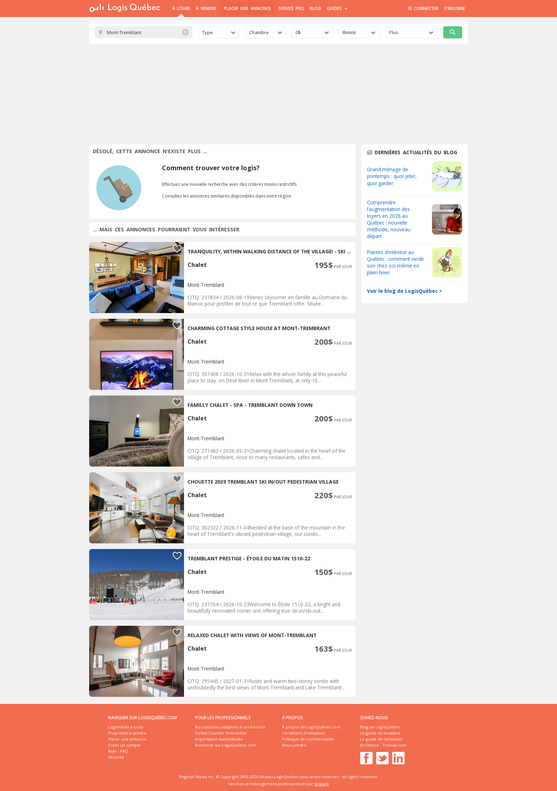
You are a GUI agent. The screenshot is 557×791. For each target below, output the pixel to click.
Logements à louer (126, 727)
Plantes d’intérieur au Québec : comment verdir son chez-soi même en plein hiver (395, 262)
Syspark (321, 783)
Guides (337, 8)
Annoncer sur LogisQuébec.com (225, 745)
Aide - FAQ (118, 751)
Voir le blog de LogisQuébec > (404, 290)
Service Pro (291, 8)
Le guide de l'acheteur (381, 739)
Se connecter (422, 8)
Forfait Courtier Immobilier (221, 733)
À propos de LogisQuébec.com (311, 727)
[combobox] (218, 32)
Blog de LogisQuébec (380, 727)
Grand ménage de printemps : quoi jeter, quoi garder (392, 176)
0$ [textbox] (298, 32)
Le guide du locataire (380, 733)
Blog (315, 8)
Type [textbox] (207, 32)
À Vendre (206, 8)
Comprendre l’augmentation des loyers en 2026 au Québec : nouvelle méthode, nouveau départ (388, 219)
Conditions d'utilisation (303, 733)
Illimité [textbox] (349, 32)
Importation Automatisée (219, 739)
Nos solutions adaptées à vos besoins (230, 727)
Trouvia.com (394, 745)
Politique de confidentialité (308, 739)
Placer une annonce (247, 8)
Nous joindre (294, 745)
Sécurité (116, 757)
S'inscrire (454, 8)
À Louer (181, 8)
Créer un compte (124, 745)
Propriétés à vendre (127, 733)
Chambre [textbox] (259, 32)
